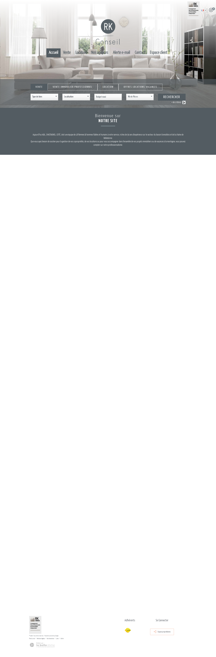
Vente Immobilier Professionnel (72, 87)
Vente (67, 53)
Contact (140, 53)
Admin (62, 638)
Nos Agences (99, 53)
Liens (57, 638)
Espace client (158, 53)
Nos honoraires (50, 638)
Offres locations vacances (140, 87)
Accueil (53, 53)
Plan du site (32, 638)
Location (80, 53)
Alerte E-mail (121, 53)
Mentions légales (41, 638)
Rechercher (171, 97)
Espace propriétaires (162, 632)
